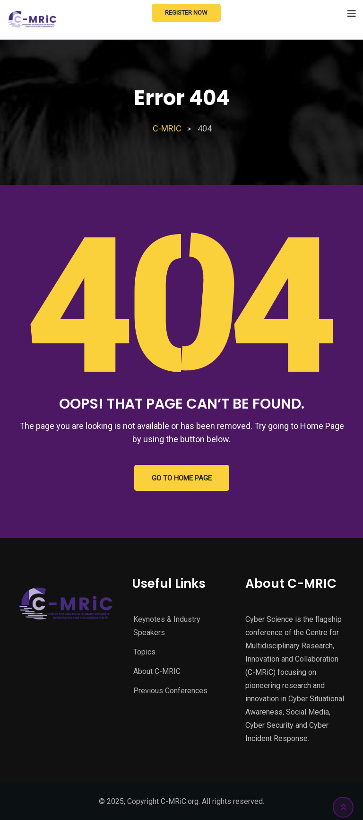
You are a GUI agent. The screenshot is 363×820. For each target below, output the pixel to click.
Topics (144, 651)
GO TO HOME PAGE (182, 478)
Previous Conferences (170, 690)
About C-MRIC (157, 671)
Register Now (186, 12)
